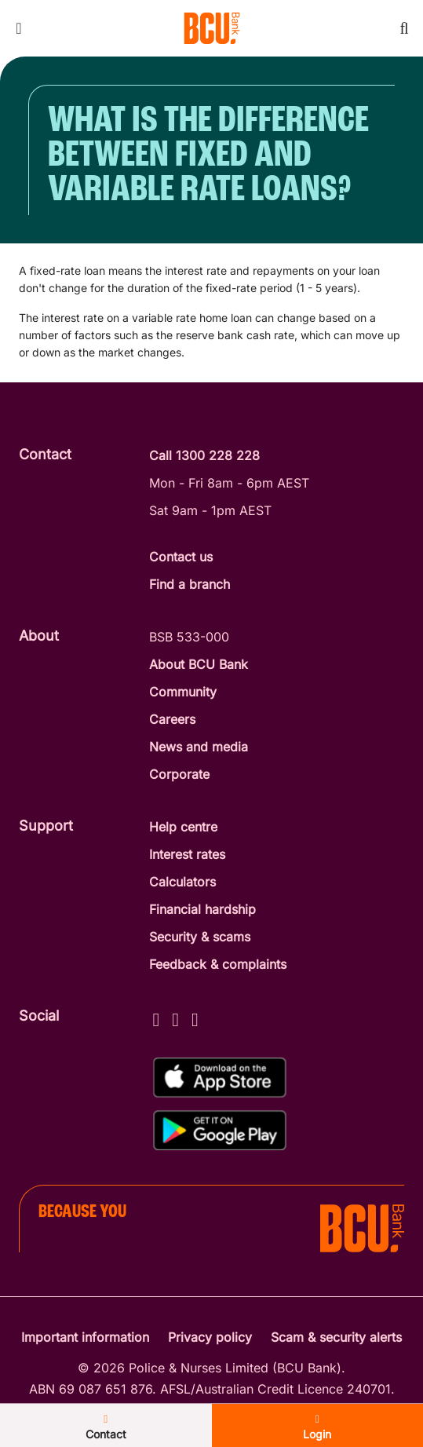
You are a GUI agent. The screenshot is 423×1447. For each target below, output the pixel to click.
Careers (172, 719)
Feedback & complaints (217, 964)
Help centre (183, 827)
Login (317, 1427)
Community (183, 692)
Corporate (179, 774)
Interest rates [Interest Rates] (187, 854)
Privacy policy (210, 1337)
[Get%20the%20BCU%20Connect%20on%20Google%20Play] (219, 1130)
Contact (106, 1427)
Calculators (182, 882)
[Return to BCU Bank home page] (212, 28)
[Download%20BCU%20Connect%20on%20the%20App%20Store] (219, 1078)
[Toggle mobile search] (404, 28)
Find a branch (189, 584)
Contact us (181, 557)
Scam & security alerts (336, 1337)
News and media (198, 747)
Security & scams (199, 937)
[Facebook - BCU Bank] (156, 1017)
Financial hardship (202, 909)
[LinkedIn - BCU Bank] (195, 1017)
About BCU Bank (198, 664)
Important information (85, 1337)
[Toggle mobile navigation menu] (19, 28)
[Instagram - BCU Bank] (175, 1017)
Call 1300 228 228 (204, 455)
